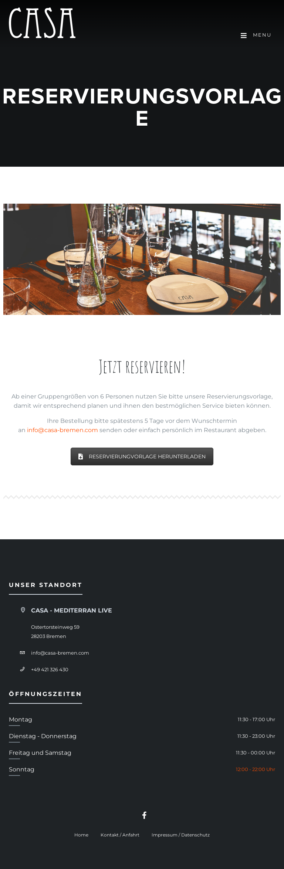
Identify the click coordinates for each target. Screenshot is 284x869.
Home (81, 835)
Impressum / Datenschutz (181, 835)
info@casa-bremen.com (62, 430)
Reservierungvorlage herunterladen (142, 456)
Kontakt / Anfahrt (120, 835)
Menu (256, 35)
